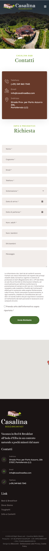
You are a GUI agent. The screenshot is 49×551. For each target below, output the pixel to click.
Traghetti (5, 509)
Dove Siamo (7, 505)
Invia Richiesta (24, 320)
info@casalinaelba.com (23, 93)
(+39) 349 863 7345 (20, 84)
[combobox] (24, 191)
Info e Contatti (8, 514)
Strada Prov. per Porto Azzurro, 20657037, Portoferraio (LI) (25, 461)
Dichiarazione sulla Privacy (30, 544)
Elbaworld (15, 544)
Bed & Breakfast (9, 500)
